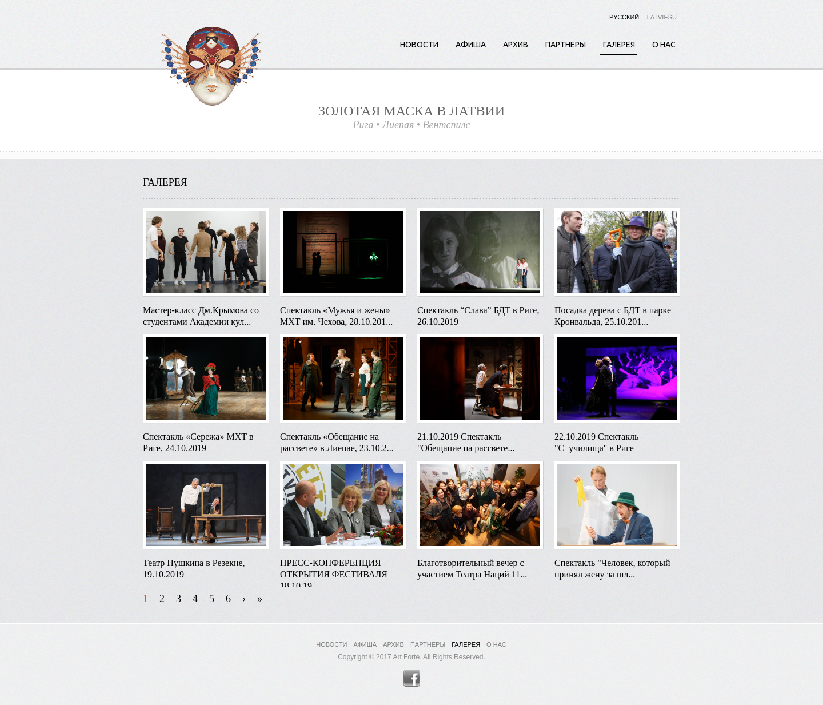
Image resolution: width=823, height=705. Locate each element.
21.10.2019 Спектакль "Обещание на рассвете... (465, 442)
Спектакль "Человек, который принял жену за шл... (612, 568)
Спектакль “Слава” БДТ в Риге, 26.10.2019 (478, 315)
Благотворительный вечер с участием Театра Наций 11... (472, 568)
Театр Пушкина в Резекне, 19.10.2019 (194, 568)
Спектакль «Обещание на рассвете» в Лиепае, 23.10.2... (337, 442)
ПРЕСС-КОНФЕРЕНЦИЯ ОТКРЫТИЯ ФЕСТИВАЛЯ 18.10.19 (333, 569)
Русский (624, 17)
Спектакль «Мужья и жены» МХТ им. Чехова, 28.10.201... (336, 315)
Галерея (619, 44)
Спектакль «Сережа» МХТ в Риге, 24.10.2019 (198, 442)
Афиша (471, 44)
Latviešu (662, 17)
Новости (419, 44)
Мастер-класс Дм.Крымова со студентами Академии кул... (201, 315)
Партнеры (565, 44)
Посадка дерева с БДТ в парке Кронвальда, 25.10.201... (612, 315)
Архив (515, 44)
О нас (664, 44)
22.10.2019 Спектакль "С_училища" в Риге (596, 442)
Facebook (412, 678)
